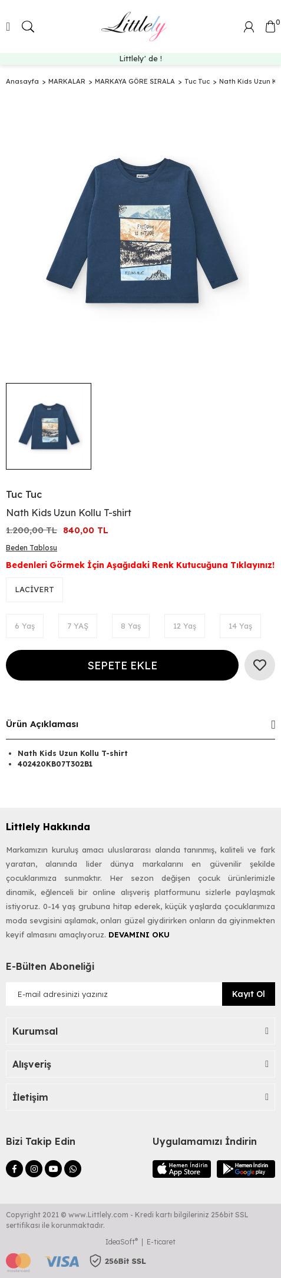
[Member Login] (249, 25)
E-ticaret (161, 1241)
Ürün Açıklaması (42, 723)
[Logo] (136, 26)
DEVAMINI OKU (139, 934)
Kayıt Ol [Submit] (248, 994)
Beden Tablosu (31, 547)
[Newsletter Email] (140, 994)
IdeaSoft (121, 1241)
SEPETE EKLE (122, 665)
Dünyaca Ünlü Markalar (140, 58)
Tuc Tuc (24, 494)
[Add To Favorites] (259, 665)
